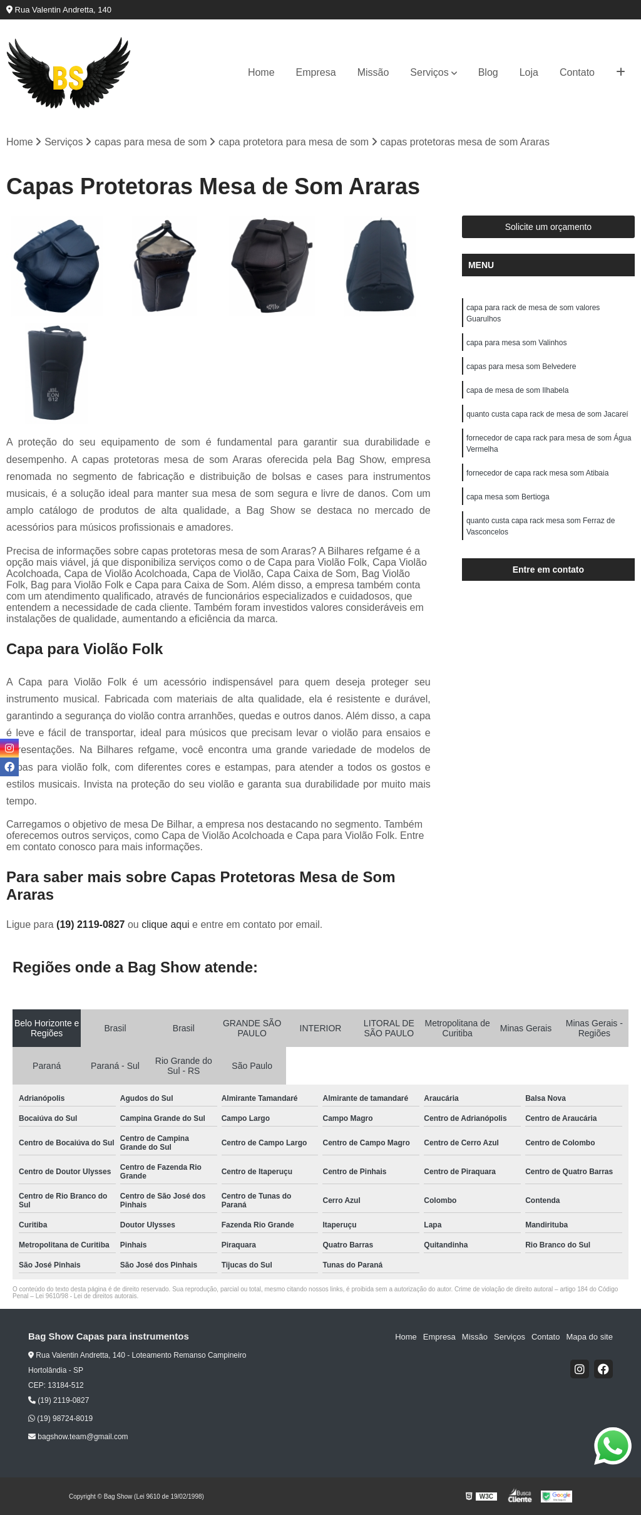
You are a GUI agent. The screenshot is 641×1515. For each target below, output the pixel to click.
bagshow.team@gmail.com (78, 1436)
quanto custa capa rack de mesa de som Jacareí (547, 414)
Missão (373, 72)
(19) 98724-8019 (60, 1418)
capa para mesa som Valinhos (516, 342)
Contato (577, 72)
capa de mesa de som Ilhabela (517, 390)
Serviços (429, 72)
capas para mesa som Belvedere (521, 366)
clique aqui (165, 924)
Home (261, 72)
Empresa (316, 72)
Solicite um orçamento (548, 227)
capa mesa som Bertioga (508, 496)
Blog (488, 72)
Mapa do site (589, 1336)
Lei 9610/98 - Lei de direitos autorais (86, 1296)
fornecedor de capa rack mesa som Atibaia (538, 473)
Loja (529, 72)
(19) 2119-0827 (92, 924)
